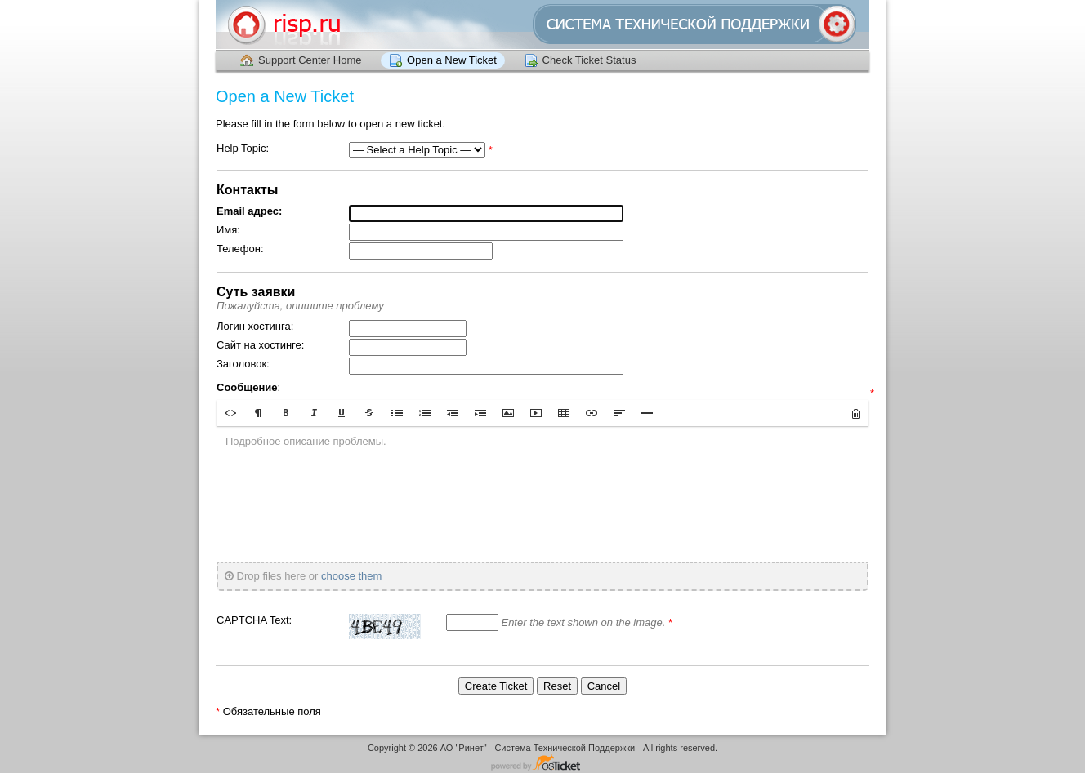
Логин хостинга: (255, 326)
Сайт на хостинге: (260, 345)
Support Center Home (309, 60)
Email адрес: (249, 211)
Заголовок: (243, 364)
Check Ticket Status (589, 60)
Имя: (228, 230)
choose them (351, 576)
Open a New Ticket (452, 60)
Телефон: (240, 248)
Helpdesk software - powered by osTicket (542, 763)
